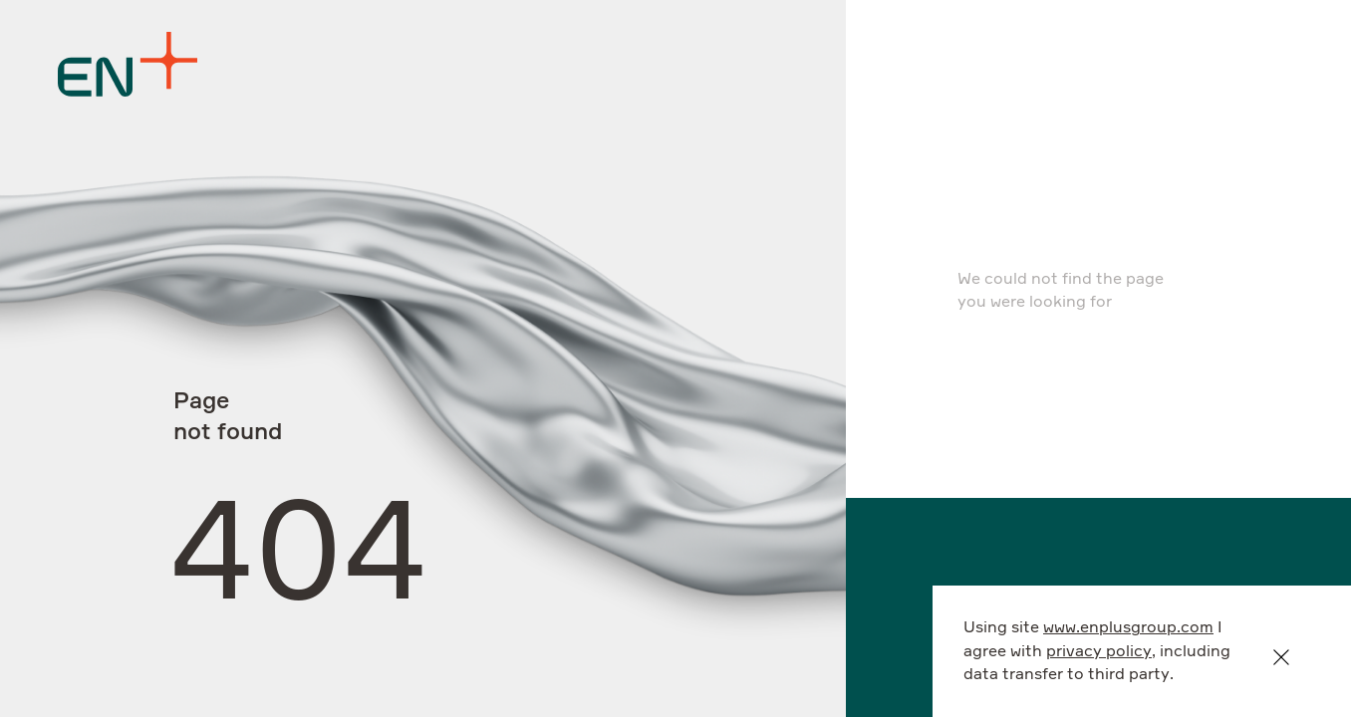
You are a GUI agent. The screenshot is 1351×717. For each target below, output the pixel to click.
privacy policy (1099, 651)
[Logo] (127, 64)
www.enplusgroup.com (1128, 627)
